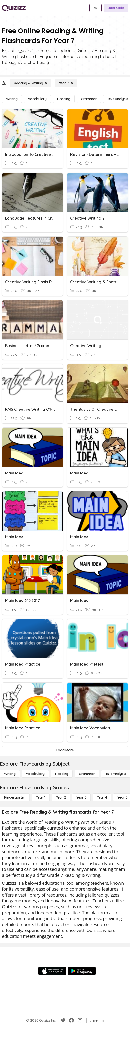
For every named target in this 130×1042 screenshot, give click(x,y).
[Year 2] (61, 797)
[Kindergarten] (15, 797)
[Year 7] (66, 83)
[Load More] (65, 750)
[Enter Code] (116, 8)
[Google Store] (82, 971)
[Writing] (12, 99)
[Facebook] (71, 1020)
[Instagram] (80, 1020)
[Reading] (64, 99)
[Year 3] (81, 797)
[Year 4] (102, 797)
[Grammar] (89, 99)
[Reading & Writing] (30, 83)
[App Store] (52, 971)
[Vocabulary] (37, 99)
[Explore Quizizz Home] (14, 8)
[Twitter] (62, 1020)
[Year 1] (40, 797)
